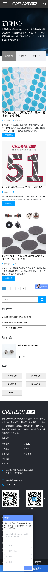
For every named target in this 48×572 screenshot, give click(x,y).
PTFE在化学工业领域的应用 (12, 328)
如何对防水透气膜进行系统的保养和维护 (17, 317)
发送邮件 (36, 568)
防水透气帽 (12, 376)
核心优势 (5, 449)
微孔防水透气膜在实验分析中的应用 (15, 323)
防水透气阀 (35, 384)
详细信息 (9, 135)
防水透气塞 (12, 384)
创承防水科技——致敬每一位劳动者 (22, 187)
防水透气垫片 (12, 393)
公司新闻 (9, 56)
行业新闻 (22, 56)
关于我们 (27, 449)
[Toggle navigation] (5, 4)
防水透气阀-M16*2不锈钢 (28, 345)
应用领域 (5, 444)
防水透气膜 (35, 376)
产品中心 (27, 444)
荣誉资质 (27, 454)
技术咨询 (36, 56)
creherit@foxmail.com (14, 480)
